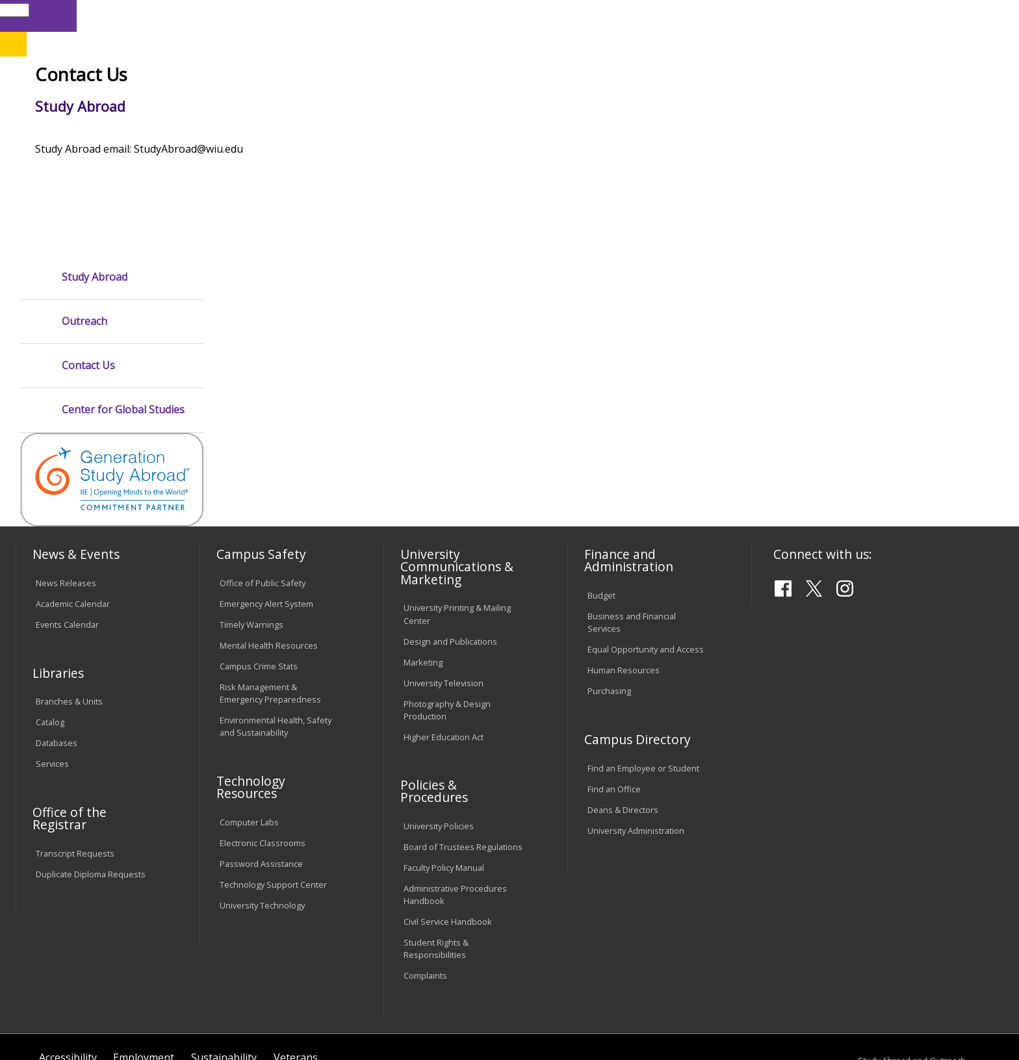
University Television (444, 580)
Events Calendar (67, 522)
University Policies (439, 723)
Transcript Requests (75, 750)
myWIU (768, 15)
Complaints (425, 873)
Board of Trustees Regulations (463, 744)
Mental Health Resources (269, 543)
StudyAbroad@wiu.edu (927, 1010)
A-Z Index (721, 15)
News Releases (66, 480)
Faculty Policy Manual (444, 765)
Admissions (287, 103)
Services (52, 661)
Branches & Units (69, 598)
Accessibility (68, 955)
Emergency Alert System (266, 501)
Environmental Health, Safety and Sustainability (275, 624)
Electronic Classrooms (262, 739)
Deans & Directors (622, 706)
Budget (601, 492)
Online (375, 77)
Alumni (370, 103)
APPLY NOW (887, 44)
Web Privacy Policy (294, 1014)
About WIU (108, 103)
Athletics (499, 103)
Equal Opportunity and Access (645, 546)
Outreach (84, 219)
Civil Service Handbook (448, 819)
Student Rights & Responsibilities (436, 846)
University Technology (262, 802)
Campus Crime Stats (259, 563)
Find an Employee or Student (643, 665)
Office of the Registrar (69, 715)
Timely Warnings (251, 522)
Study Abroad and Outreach (344, 133)
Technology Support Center (273, 781)
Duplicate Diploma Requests (91, 771)
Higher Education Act (444, 634)
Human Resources (623, 567)
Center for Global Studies (123, 307)
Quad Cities (318, 77)
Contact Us (88, 263)
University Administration (635, 727)
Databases (56, 640)
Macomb (256, 77)
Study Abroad (447, 133)
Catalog (50, 619)
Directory (670, 15)
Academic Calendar (73, 501)
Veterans (296, 955)
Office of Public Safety (262, 480)
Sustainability (224, 955)
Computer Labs (249, 719)
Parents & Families (60, 15)
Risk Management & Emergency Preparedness (270, 590)
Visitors (126, 15)
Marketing (423, 559)
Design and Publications (450, 538)
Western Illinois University (210, 56)
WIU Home (249, 133)
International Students (201, 15)
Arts (433, 103)
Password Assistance (261, 760)
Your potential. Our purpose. (150, 77)
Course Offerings (604, 15)
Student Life (654, 103)
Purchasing (609, 588)
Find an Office (614, 686)
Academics (197, 103)
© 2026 (53, 1014)
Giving (572, 103)
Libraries (539, 15)
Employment (143, 955)
